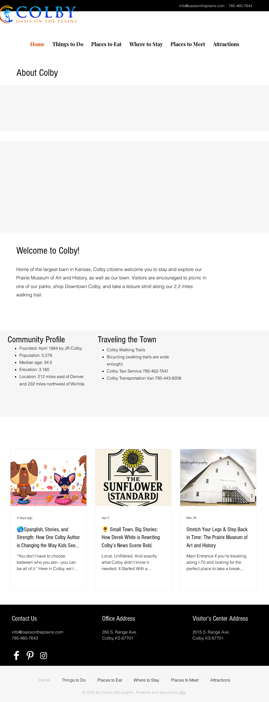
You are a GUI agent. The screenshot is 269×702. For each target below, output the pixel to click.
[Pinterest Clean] (30, 655)
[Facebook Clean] (16, 655)
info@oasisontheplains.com (201, 5)
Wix (182, 692)
